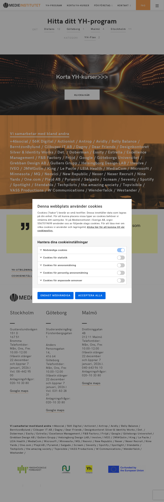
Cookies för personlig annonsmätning (64, 272)
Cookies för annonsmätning (58, 265)
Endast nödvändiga (56, 295)
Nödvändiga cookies (53, 249)
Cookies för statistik (53, 257)
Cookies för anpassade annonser (61, 280)
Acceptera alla (92, 295)
